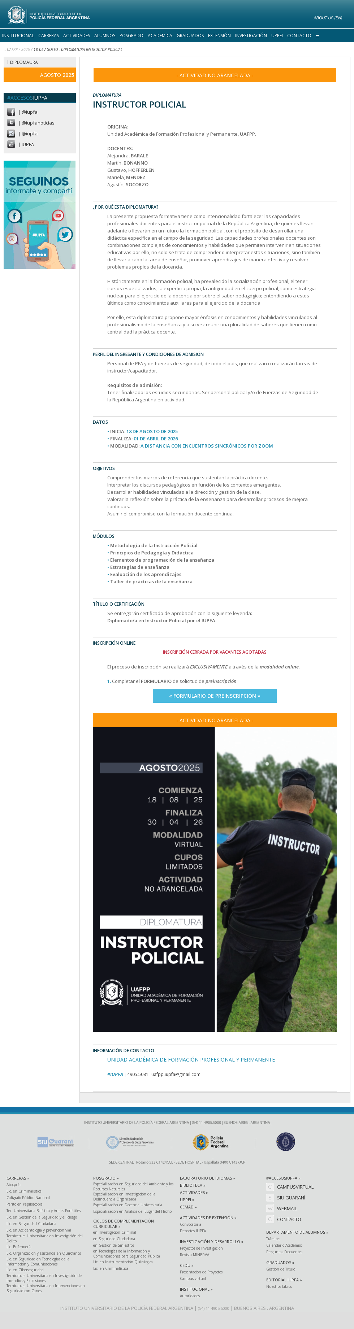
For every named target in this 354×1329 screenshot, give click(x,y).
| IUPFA (26, 144)
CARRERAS (48, 35)
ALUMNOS (104, 35)
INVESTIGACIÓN (251, 35)
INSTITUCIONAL (18, 35)
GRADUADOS (190, 35)
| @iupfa (28, 112)
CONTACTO (299, 35)
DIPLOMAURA (24, 62)
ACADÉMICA (160, 35)
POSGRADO (131, 35)
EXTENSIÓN (219, 35)
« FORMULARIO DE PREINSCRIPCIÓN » (214, 695)
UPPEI (277, 35)
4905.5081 (137, 1074)
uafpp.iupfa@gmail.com (175, 1074)
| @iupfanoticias (36, 122)
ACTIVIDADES (76, 35)
